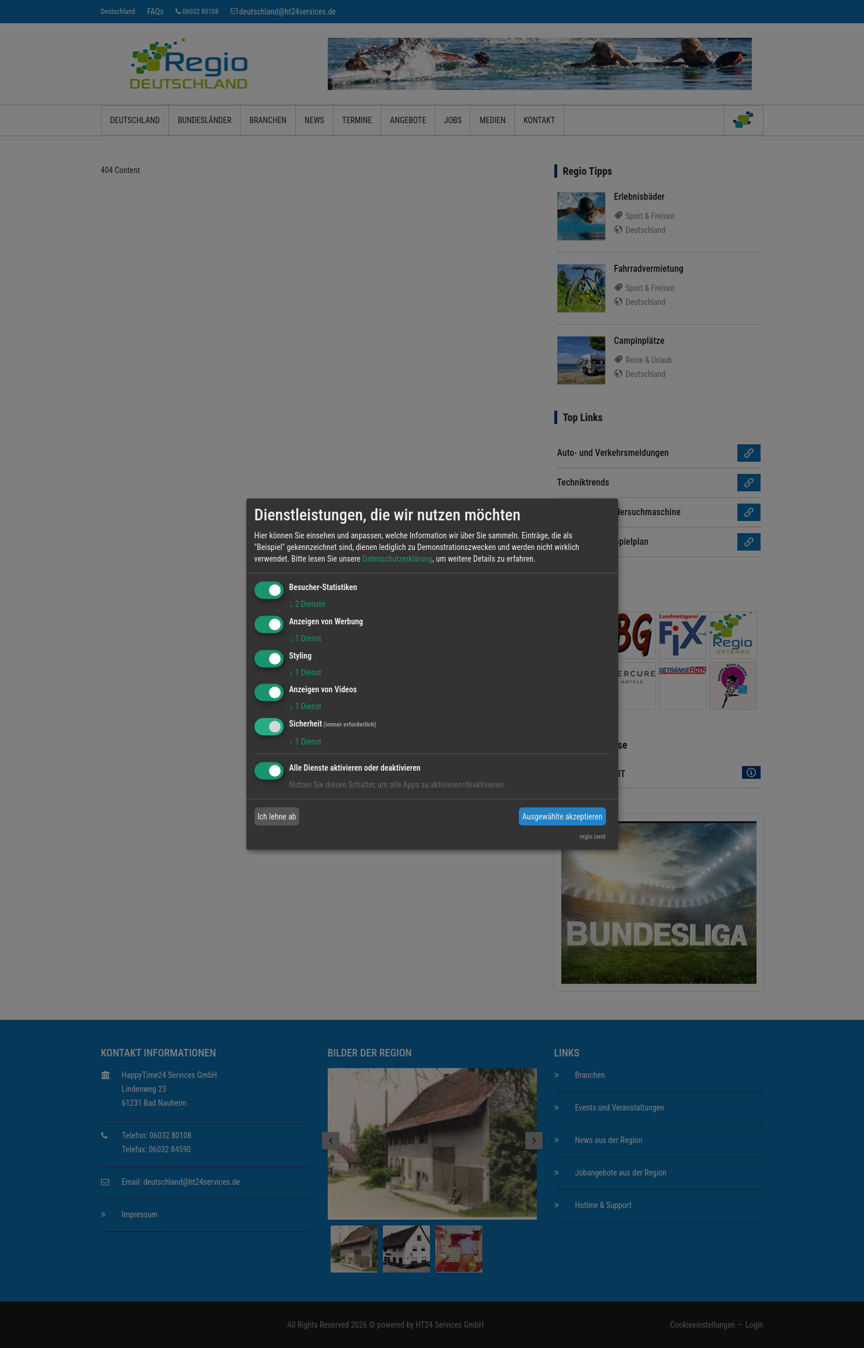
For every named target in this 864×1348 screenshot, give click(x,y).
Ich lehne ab (276, 816)
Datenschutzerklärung (398, 558)
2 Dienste (307, 604)
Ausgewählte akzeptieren (562, 816)
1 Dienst (305, 638)
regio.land (592, 836)
